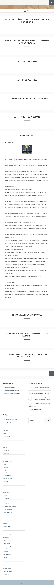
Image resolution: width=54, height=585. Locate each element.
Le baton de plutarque (8, 503)
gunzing (5, 489)
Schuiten (6, 559)
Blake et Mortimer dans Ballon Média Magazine (14, 398)
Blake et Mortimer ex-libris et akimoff (12, 392)
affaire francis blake (8, 424)
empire (5, 463)
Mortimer (6, 531)
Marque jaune (7, 525)
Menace (6, 528)
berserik (6, 444)
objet (5, 539)
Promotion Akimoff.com (9, 386)
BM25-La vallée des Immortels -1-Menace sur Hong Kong (27, 20)
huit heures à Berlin (27, 61)
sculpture (6, 562)
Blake (5, 446)
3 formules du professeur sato (10, 418)
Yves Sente (6, 573)
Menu (28, 10)
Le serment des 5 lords (8, 511)
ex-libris (6, 480)
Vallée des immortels (8, 570)
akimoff (5, 427)
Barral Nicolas (7, 441)
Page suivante (51, 373)
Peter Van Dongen (8, 545)
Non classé (6, 536)
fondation (6, 483)
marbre (5, 522)
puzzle (5, 556)
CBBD (5, 455)
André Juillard (7, 435)
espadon (6, 472)
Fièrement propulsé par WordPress (20, 582)
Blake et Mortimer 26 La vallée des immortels (13, 395)
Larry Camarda (7, 500)
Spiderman (6, 565)
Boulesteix (6, 452)
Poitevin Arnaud (7, 553)
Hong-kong (6, 491)
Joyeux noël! (38, 408)
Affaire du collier (7, 421)
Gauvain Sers (7, 486)
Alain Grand (6, 430)
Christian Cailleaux (8, 460)
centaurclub (6, 458)
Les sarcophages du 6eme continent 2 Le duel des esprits (27, 334)
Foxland (39, 582)
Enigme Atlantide (7, 469)
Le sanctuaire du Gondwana (27, 314)
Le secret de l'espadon (8, 508)
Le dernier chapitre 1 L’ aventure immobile (27, 98)
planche (5, 548)
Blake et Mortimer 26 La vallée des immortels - (40, 386)
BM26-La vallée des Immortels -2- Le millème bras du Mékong (27, 41)
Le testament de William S (27, 116)
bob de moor (7, 449)
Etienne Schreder (7, 475)
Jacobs (5, 494)
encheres (6, 466)
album (5, 432)
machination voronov (8, 520)
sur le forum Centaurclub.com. (23, 277)
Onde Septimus (7, 542)
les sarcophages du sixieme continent (12, 517)
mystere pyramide (8, 534)
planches (6, 551)
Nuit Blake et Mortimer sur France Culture (13, 389)
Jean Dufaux (6, 497)
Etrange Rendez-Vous (8, 477)
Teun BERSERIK (7, 567)
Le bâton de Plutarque (27, 79)
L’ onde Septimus (27, 135)
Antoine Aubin (7, 438)
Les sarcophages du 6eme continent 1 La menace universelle (27, 354)
